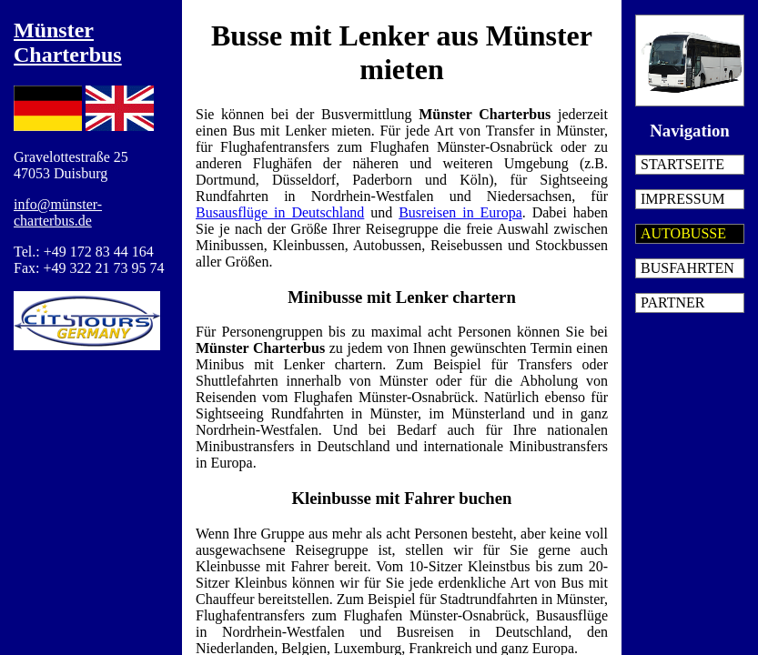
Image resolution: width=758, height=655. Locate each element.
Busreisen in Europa (460, 212)
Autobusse (683, 233)
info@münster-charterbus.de (58, 212)
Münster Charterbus (68, 42)
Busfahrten (687, 268)
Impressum (682, 199)
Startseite (682, 164)
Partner (672, 302)
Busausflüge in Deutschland (280, 212)
